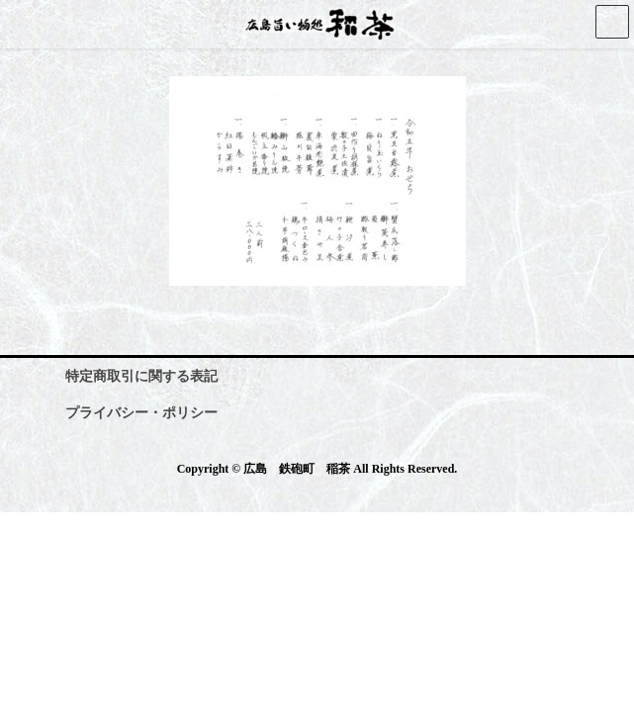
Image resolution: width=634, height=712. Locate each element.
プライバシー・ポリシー (141, 412)
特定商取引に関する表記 (141, 376)
